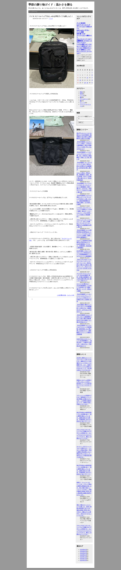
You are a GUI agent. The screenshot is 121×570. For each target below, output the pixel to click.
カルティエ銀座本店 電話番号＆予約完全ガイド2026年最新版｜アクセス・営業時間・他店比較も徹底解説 (84, 244)
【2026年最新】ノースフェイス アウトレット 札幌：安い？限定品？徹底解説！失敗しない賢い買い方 (84, 155)
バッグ (51, 18)
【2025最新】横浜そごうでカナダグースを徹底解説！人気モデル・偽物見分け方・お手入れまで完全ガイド (84, 308)
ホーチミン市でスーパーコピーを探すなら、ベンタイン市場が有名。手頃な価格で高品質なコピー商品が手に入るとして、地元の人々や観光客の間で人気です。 (84, 452)
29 (87, 82)
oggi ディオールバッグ (83, 25)
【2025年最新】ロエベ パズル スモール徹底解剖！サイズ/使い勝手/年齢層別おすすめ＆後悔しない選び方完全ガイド (84, 318)
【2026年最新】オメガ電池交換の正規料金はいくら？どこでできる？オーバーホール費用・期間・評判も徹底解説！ (84, 233)
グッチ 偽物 (80, 49)
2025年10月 (83, 560)
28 (85, 82)
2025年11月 (83, 558)
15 (87, 77)
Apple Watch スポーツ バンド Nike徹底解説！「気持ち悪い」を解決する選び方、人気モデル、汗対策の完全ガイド (84, 342)
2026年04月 (83, 549)
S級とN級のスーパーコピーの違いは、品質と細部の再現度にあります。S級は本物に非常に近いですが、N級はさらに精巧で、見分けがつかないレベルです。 (84, 510)
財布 (81, 93)
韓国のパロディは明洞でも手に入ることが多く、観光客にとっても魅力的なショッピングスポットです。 (84, 383)
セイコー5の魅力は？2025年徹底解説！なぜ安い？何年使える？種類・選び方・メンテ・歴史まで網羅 (84, 287)
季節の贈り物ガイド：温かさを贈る (50, 4)
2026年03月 (83, 551)
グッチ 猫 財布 (81, 23)
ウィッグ (82, 102)
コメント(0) (70, 295)
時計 (81, 92)
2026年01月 (83, 555)
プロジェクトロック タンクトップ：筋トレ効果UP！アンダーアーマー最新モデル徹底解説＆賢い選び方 (84, 223)
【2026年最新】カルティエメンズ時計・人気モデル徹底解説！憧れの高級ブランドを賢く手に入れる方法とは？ (84, 145)
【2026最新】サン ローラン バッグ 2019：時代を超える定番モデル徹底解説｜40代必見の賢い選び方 (84, 166)
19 (80, 80)
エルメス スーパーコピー (84, 39)
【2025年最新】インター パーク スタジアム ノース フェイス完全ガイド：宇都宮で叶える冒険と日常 (84, 298)
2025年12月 (83, 556)
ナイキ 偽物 (80, 32)
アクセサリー (84, 99)
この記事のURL (61, 295)
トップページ (33, 11)
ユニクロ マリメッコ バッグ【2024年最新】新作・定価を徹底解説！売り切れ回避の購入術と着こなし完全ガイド (84, 277)
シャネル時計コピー (83, 44)
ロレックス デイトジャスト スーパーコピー (84, 51)
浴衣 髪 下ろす (81, 33)
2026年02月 (83, 553)
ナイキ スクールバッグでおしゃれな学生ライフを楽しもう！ (51, 16)
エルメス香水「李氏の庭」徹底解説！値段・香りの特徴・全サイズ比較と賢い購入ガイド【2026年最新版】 (84, 176)
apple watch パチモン (83, 30)
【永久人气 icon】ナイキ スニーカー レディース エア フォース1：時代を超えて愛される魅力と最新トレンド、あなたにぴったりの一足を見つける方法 (84, 265)
